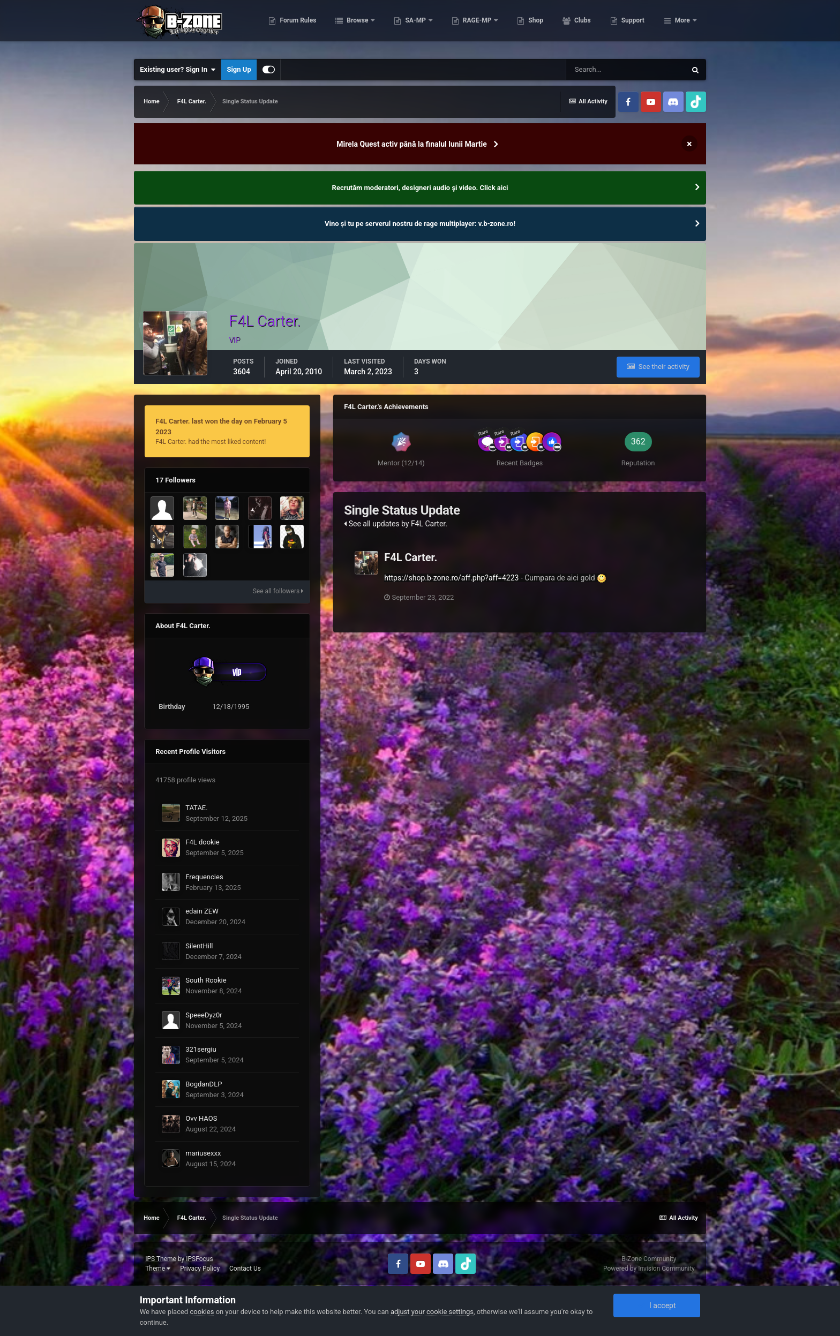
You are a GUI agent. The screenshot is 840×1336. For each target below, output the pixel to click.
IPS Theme (160, 1259)
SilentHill (199, 946)
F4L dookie (202, 842)
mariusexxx (203, 1153)
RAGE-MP (531, 27)
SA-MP (469, 27)
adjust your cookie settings (432, 1312)
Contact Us (245, 1268)
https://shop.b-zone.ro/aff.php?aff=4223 (451, 577)
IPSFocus (199, 1259)
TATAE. (196, 808)
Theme (157, 1268)
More (682, 27)
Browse (411, 27)
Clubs (635, 27)
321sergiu (200, 1049)
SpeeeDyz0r (203, 1015)
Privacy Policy (200, 1268)
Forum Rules (351, 27)
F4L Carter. (410, 557)
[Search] (625, 69)
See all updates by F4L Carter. (395, 523)
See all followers (278, 591)
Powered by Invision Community (649, 1268)
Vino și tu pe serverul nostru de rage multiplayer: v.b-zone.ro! (420, 224)
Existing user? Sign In (177, 69)
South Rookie (205, 980)
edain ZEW (202, 911)
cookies (202, 1312)
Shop (589, 27)
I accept (657, 1305)
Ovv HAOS (201, 1118)
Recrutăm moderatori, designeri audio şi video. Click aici (420, 188)
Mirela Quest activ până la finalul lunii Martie (411, 144)
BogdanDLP (203, 1084)
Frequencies (204, 877)
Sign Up (239, 69)
